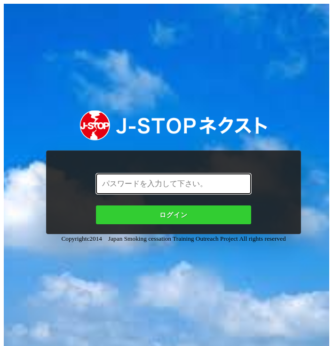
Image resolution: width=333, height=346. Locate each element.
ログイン (173, 215)
